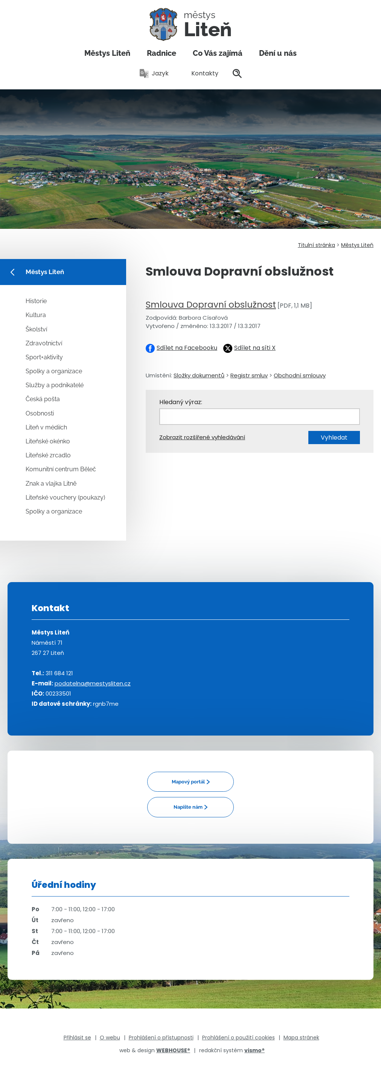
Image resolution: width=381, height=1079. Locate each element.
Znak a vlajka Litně (51, 483)
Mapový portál (188, 782)
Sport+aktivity (44, 357)
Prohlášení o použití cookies (238, 1037)
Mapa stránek (301, 1037)
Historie (36, 301)
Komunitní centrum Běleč (61, 469)
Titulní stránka (316, 245)
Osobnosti (40, 413)
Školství (36, 329)
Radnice (161, 53)
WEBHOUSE (173, 1050)
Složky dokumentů (199, 375)
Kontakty (200, 73)
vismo (254, 1050)
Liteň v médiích (46, 427)
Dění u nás (278, 53)
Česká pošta (43, 399)
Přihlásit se (77, 1037)
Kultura (36, 315)
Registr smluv (249, 375)
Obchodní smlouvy (300, 375)
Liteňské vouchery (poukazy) (65, 497)
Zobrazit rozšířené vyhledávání (202, 437)
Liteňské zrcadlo (48, 455)
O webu (110, 1037)
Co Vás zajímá (217, 53)
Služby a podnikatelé (55, 385)
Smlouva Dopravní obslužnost (211, 305)
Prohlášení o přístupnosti (161, 1037)
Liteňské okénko (48, 441)
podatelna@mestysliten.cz (93, 683)
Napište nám (188, 807)
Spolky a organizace (54, 371)
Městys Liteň (107, 53)
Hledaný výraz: (180, 402)
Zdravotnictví (44, 343)
